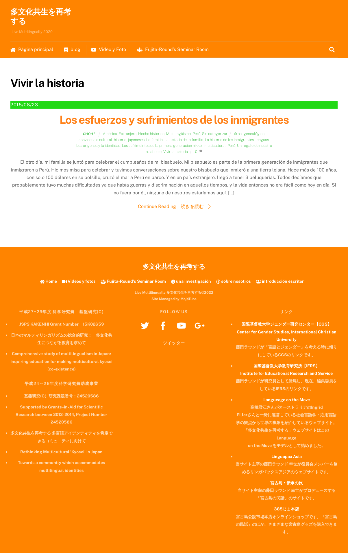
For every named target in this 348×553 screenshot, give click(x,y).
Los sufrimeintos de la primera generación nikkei (162, 146)
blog (72, 49)
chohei (90, 134)
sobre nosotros (233, 281)
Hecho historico (151, 134)
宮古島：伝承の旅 (286, 482)
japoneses (136, 140)
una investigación (191, 281)
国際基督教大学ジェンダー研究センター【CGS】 (287, 324)
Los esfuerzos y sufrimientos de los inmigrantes (174, 119)
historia (120, 140)
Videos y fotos (79, 281)
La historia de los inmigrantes (229, 140)
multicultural (215, 146)
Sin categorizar (214, 134)
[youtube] (182, 325)
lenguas (262, 140)
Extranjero (127, 134)
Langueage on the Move (286, 399)
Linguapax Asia (286, 456)
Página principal (31, 49)
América (110, 134)
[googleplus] (200, 325)
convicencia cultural (95, 140)
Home (48, 281)
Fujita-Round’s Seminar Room (173, 49)
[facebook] (164, 325)
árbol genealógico (249, 134)
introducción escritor (280, 281)
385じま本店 (286, 509)
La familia (154, 140)
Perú (196, 134)
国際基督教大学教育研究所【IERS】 (286, 365)
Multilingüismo (178, 134)
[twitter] (146, 325)
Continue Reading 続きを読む (171, 206)
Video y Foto (108, 49)
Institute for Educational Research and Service (286, 373)
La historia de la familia (183, 140)
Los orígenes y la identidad (98, 146)
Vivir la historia (175, 151)
